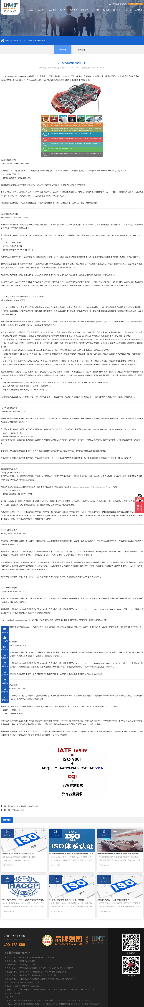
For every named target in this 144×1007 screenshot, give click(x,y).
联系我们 (138, 10)
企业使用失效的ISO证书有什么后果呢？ (113, 900)
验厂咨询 (73, 10)
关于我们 (41, 10)
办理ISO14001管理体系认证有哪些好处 (23, 806)
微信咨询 (4, 649)
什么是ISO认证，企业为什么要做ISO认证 (17, 853)
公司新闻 (116, 10)
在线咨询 (4, 632)
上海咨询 (4, 675)
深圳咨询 (4, 658)
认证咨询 (52, 10)
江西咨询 (4, 683)
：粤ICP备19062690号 (63, 1000)
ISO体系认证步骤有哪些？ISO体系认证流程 (66, 900)
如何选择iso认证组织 (16, 810)
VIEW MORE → (8, 865)
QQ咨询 (5, 641)
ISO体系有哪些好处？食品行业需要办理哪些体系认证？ (71, 853)
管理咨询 (84, 10)
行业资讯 (41, 41)
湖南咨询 (4, 692)
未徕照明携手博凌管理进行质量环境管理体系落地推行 (118, 853)
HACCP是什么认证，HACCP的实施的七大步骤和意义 (22, 900)
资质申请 (63, 10)
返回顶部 (4, 700)
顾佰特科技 (85, 1000)
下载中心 (127, 10)
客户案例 (106, 10)
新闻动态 (81, 50)
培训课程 (95, 10)
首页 (31, 10)
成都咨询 (4, 666)
